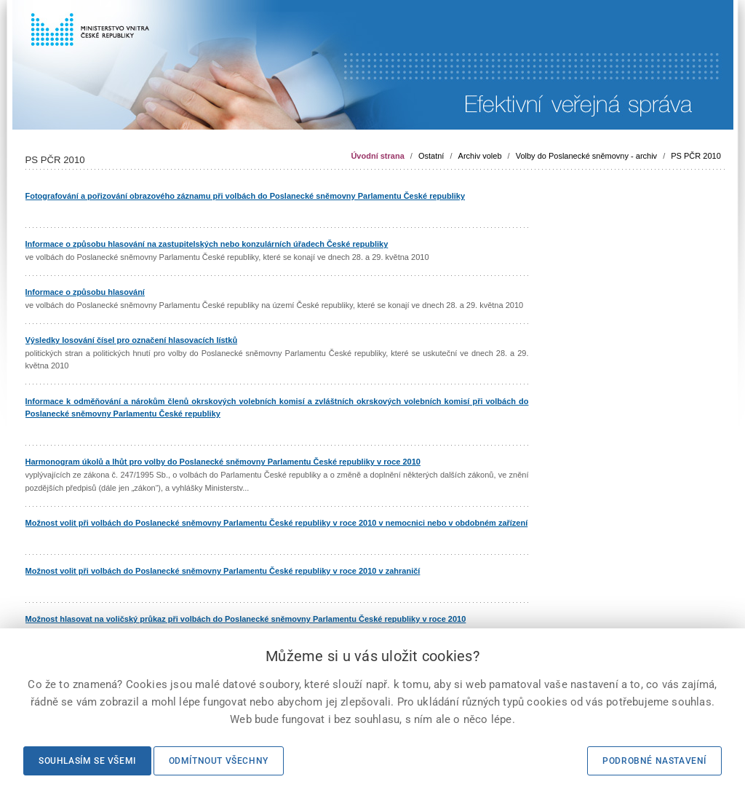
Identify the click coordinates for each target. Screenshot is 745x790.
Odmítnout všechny (218, 761)
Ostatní (431, 155)
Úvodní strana (377, 155)
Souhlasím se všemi (87, 761)
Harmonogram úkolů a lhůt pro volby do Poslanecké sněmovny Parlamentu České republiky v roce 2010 (223, 461)
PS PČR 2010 (695, 155)
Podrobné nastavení (654, 761)
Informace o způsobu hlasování (85, 292)
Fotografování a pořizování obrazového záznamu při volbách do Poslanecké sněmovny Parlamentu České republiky (245, 195)
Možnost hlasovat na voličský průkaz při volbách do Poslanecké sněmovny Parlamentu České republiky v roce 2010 (245, 619)
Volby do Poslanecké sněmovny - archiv (586, 155)
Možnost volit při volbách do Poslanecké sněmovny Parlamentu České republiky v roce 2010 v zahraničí (223, 570)
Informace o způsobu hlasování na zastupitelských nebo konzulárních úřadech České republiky (207, 244)
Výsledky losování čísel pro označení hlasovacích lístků (131, 340)
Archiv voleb (480, 155)
